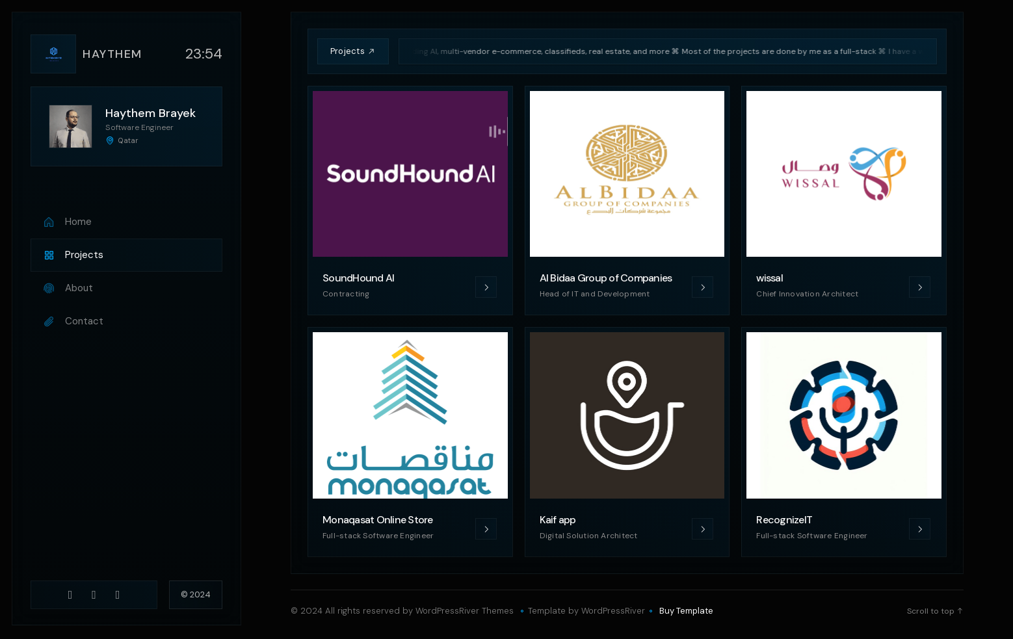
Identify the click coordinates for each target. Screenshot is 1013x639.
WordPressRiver (613, 610)
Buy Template (686, 611)
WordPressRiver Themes (464, 610)
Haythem (112, 54)
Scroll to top (935, 611)
